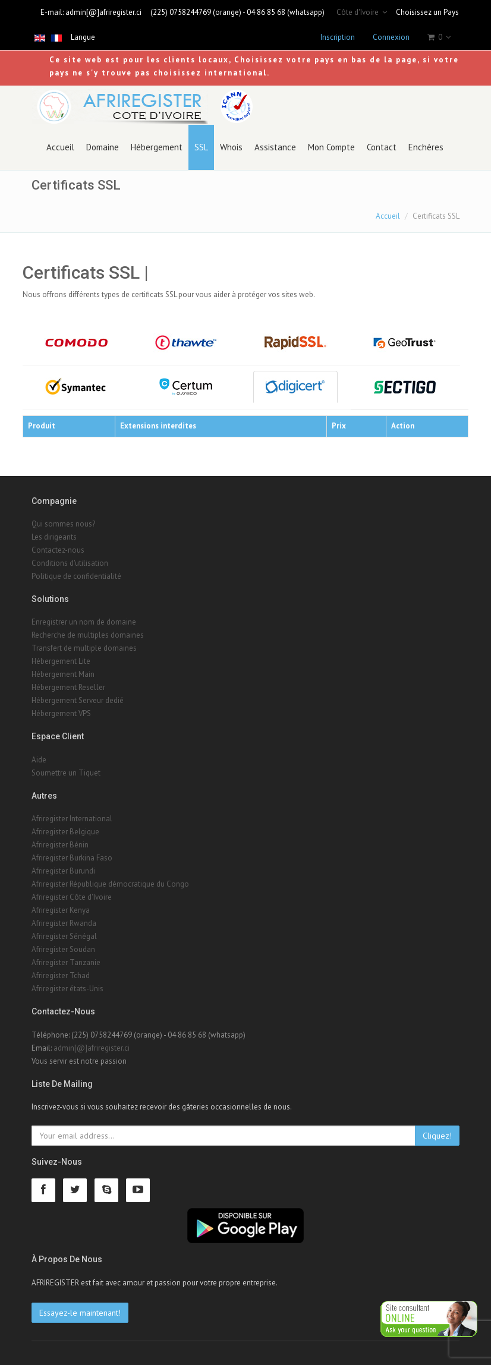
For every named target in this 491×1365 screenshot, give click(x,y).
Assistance (275, 147)
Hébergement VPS (61, 713)
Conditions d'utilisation (70, 563)
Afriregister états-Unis (67, 988)
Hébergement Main (63, 674)
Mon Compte (331, 147)
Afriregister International (72, 819)
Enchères (425, 147)
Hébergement (156, 147)
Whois (231, 147)
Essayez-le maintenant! (80, 1312)
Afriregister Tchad (61, 975)
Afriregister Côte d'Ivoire (72, 897)
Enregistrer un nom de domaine (84, 622)
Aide (39, 760)
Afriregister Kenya (61, 910)
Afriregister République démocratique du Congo (110, 884)
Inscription (337, 37)
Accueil (60, 147)
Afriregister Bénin (60, 845)
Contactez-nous (58, 550)
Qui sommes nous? (63, 524)
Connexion (391, 37)
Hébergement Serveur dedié (78, 700)
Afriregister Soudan (63, 949)
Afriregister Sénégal (64, 936)
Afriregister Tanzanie (66, 962)
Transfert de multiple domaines (84, 648)
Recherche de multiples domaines (88, 635)
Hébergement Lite (61, 661)
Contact (381, 147)
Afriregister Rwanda (64, 923)
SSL (201, 147)
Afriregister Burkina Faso (72, 858)
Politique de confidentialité (76, 576)
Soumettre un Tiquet (66, 773)
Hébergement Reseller (68, 687)
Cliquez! (437, 1135)
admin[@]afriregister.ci (103, 12)
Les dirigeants (54, 537)
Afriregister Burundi (63, 871)
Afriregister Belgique (65, 832)
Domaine (102, 147)
